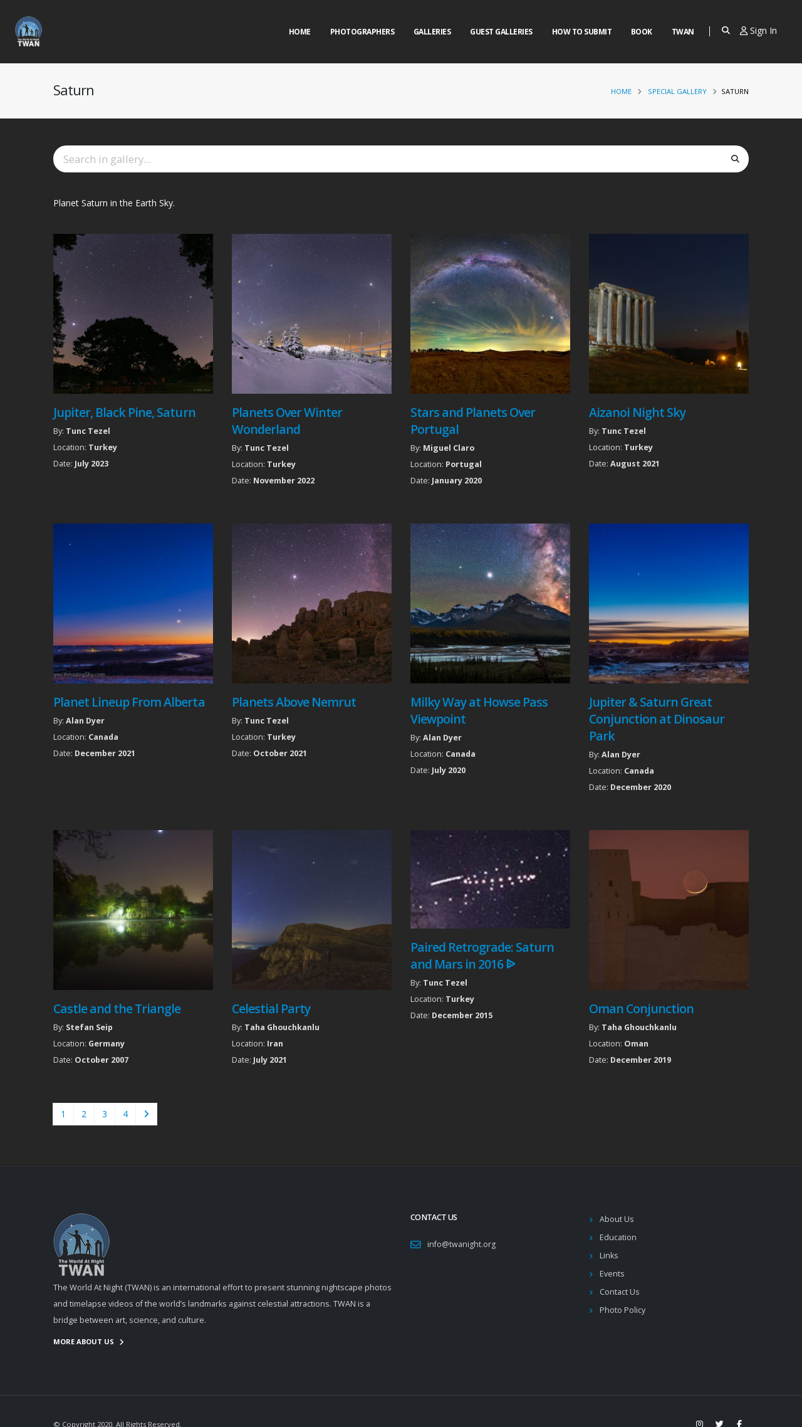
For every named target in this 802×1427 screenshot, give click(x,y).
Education (618, 1237)
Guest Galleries (501, 31)
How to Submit (582, 31)
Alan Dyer (85, 720)
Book (641, 31)
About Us (617, 1219)
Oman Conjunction (641, 1008)
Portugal (463, 464)
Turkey (102, 447)
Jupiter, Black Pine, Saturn (124, 412)
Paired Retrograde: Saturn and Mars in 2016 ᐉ (482, 955)
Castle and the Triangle (116, 1008)
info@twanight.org (461, 1244)
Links (609, 1255)
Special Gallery (677, 91)
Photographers (362, 31)
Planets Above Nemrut (294, 701)
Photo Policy (622, 1310)
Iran (275, 1043)
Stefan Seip (89, 1027)
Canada (103, 737)
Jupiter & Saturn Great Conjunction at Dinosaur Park (656, 718)
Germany (106, 1043)
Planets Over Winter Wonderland (287, 421)
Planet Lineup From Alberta (129, 701)
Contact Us (620, 1292)
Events (612, 1273)
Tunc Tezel (88, 431)
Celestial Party (271, 1008)
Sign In (758, 30)
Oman (636, 1043)
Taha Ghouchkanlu (282, 1027)
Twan (683, 31)
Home (300, 31)
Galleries (432, 31)
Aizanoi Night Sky (637, 412)
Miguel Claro (448, 448)
